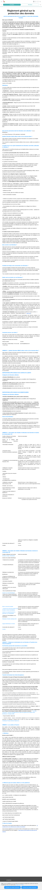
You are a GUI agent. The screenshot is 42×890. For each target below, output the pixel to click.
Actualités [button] (12, 4)
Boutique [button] (30, 4)
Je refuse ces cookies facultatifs (29, 887)
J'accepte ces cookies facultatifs (12, 887)
